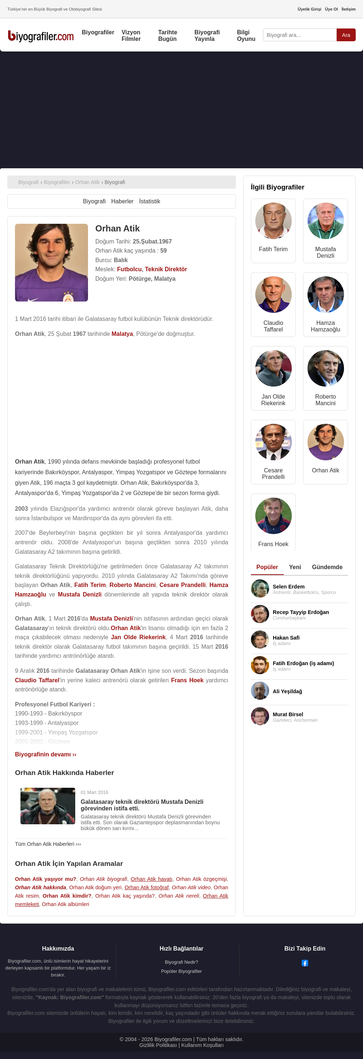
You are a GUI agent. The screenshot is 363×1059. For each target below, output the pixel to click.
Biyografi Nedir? (181, 962)
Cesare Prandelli (273, 473)
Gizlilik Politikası (158, 1045)
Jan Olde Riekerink (273, 400)
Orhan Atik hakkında (40, 887)
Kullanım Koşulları (202, 1045)
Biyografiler (98, 32)
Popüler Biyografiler (181, 971)
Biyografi (94, 201)
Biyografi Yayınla (207, 35)
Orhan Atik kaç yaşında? (125, 896)
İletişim (348, 9)
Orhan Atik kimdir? (67, 896)
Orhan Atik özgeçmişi (201, 879)
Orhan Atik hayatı (151, 879)
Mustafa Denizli (325, 252)
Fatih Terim (273, 249)
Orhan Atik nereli (178, 896)
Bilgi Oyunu (246, 35)
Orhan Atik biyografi (103, 879)
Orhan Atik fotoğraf (147, 887)
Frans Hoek (273, 544)
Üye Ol (331, 9)
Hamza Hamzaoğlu (325, 326)
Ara (346, 35)
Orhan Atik (325, 470)
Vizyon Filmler (131, 35)
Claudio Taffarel (273, 326)
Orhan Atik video (191, 887)
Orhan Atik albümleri (65, 904)
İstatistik (149, 201)
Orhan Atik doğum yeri (95, 887)
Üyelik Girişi (309, 9)
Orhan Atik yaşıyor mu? (45, 879)
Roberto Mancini (325, 400)
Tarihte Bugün (167, 35)
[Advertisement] (181, 110)
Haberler (122, 201)
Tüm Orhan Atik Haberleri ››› (48, 844)
